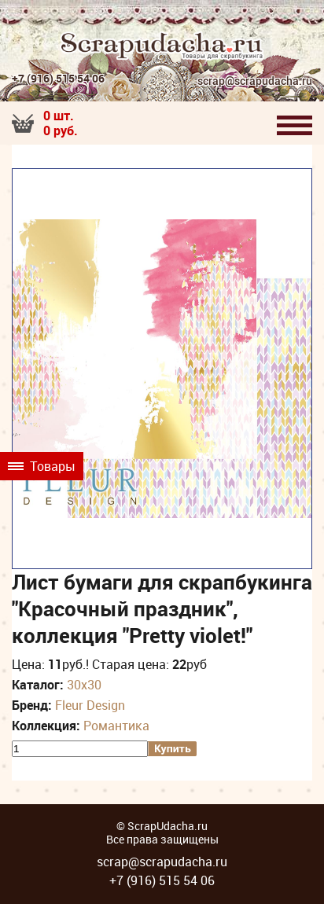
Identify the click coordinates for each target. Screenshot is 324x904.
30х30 (84, 684)
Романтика (116, 725)
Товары (41, 466)
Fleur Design (90, 705)
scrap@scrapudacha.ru (254, 81)
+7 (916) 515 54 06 (58, 78)
